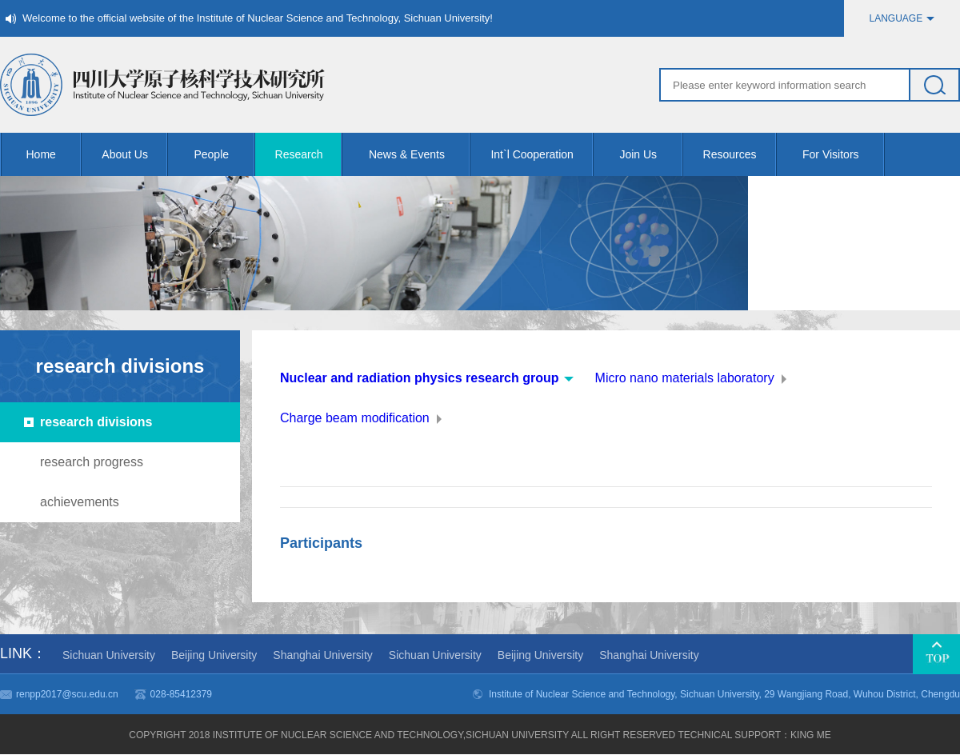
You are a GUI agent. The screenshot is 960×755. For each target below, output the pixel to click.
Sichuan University (108, 655)
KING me (810, 735)
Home (54, 154)
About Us (135, 154)
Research (309, 154)
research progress (91, 462)
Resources (740, 154)
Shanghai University (323, 655)
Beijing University (214, 655)
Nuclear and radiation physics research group (419, 378)
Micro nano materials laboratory (684, 378)
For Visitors (843, 154)
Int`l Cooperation (542, 154)
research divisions (96, 422)
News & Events (419, 154)
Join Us (650, 154)
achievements (79, 502)
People (224, 154)
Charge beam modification (355, 418)
